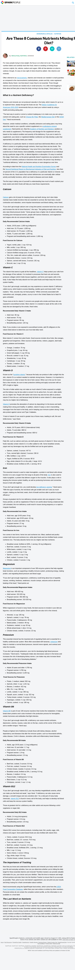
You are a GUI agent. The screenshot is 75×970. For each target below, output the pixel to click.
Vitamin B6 (6, 711)
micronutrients (22, 78)
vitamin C (40, 271)
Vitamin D (6, 404)
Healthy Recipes (34, 942)
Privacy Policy (49, 943)
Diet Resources (8, 942)
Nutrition (57, 34)
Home (2, 942)
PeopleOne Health (17, 942)
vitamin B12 (15, 798)
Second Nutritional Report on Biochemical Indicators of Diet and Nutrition (31, 169)
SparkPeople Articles (44, 34)
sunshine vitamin (19, 374)
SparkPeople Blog (62, 942)
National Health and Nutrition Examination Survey (39, 166)
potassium (54, 642)
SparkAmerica (25, 942)
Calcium (6, 197)
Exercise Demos (42, 942)
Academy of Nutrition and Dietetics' (42, 129)
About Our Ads (56, 943)
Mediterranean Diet (48, 117)
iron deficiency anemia (44, 487)
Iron (49, 475)
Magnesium (7, 568)
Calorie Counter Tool (52, 942)
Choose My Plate (32, 117)
